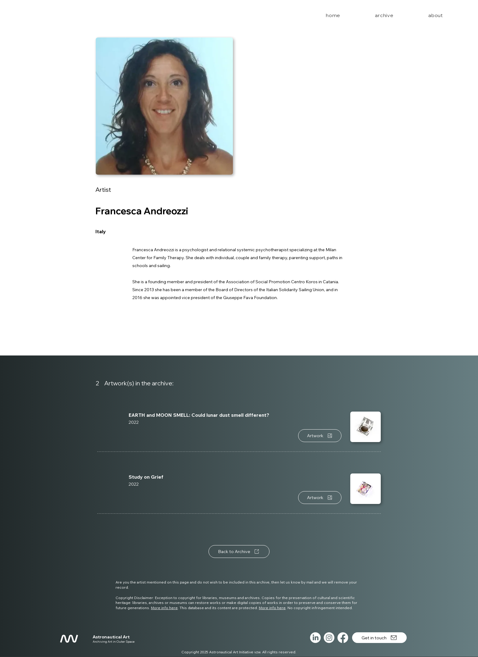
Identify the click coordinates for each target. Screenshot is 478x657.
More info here (164, 607)
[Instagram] (329, 637)
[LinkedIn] (315, 637)
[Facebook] (342, 637)
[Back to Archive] (239, 551)
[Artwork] (319, 435)
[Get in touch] (379, 637)
